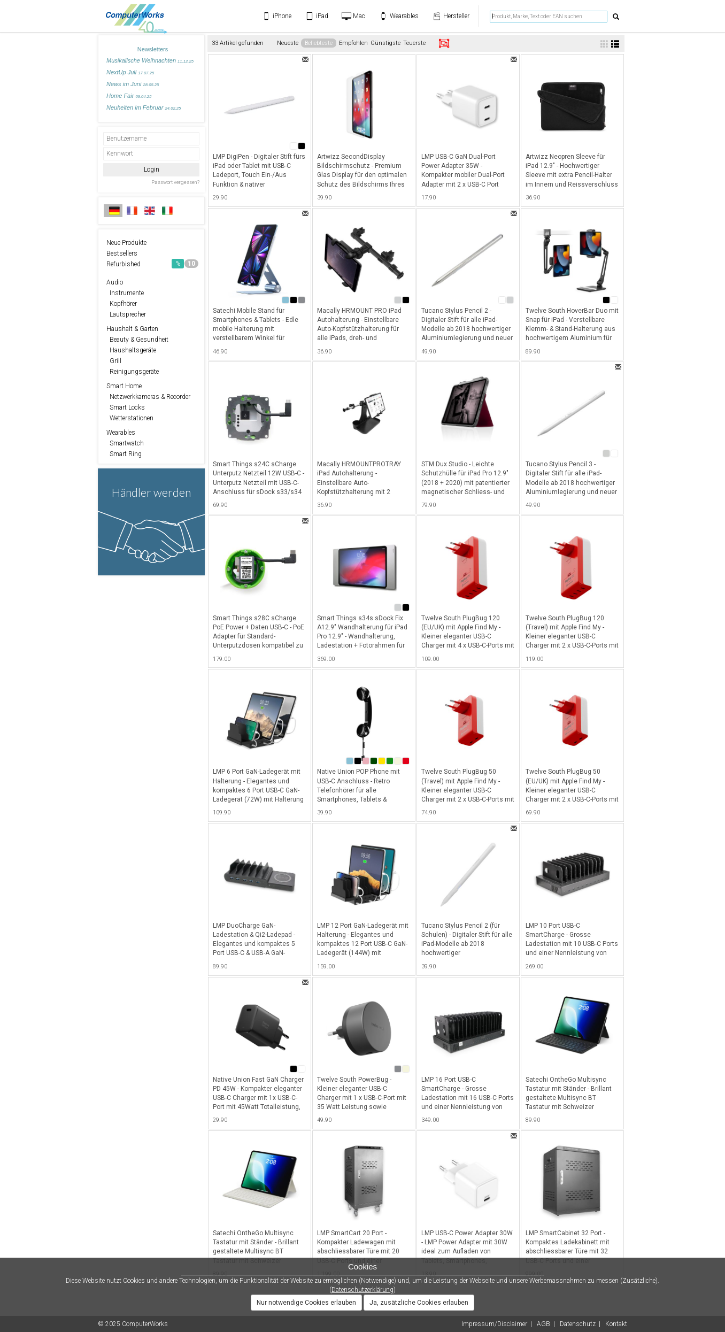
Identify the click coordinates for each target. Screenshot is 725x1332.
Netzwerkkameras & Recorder (148, 397)
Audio (114, 282)
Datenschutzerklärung (362, 1289)
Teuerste (414, 43)
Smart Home (124, 386)
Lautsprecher (126, 314)
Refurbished (152, 263)
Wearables (120, 432)
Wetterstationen (129, 418)
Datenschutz (578, 1324)
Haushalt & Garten (132, 329)
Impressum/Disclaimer (494, 1324)
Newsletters (152, 49)
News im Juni (132, 84)
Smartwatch (125, 443)
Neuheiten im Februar (143, 107)
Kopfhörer (121, 303)
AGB (543, 1324)
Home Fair (128, 96)
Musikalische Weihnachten (150, 60)
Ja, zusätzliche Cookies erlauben (418, 1302)
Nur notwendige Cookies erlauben (306, 1302)
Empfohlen (353, 43)
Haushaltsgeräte (131, 350)
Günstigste (385, 43)
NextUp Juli (130, 72)
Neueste (287, 43)
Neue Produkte (126, 243)
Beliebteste (319, 43)
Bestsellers (121, 253)
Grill (113, 361)
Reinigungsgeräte (132, 371)
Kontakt (616, 1324)
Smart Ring (124, 454)
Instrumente (125, 293)
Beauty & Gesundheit (137, 339)
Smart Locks (125, 407)
